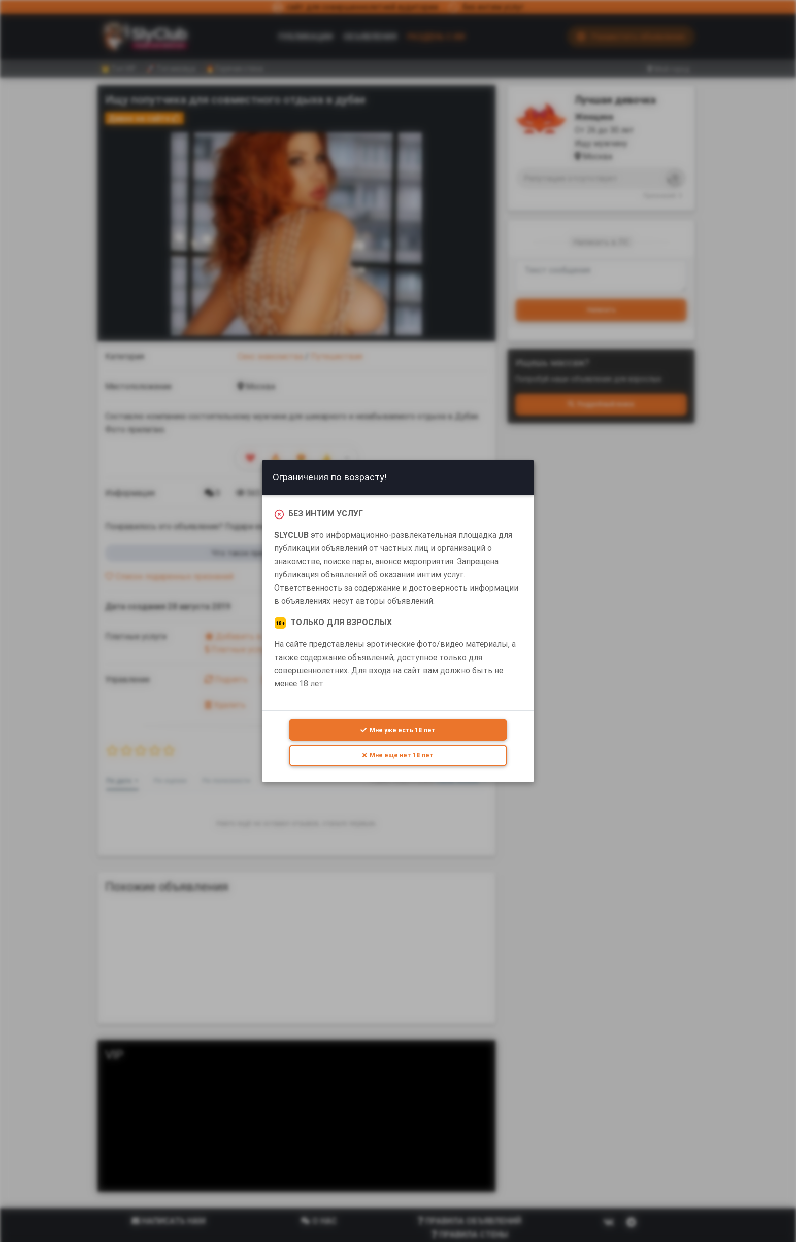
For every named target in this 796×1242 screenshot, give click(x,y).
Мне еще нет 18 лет (398, 755)
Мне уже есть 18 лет (398, 729)
